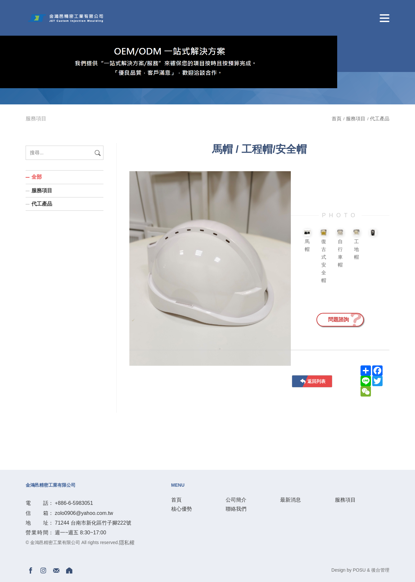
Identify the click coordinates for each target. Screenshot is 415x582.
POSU (359, 570)
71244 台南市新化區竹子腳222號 (93, 523)
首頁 (337, 118)
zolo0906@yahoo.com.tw (84, 513)
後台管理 (380, 570)
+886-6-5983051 (74, 503)
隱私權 (127, 542)
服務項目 (355, 118)
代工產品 (379, 118)
